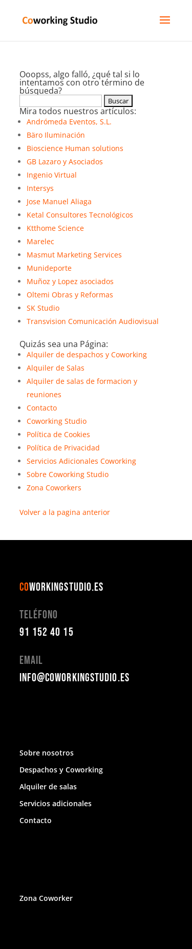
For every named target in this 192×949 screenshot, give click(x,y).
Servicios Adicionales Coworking (81, 461)
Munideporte (49, 268)
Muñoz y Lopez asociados (70, 281)
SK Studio (43, 308)
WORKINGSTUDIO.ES (61, 587)
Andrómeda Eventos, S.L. (69, 121)
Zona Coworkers (54, 487)
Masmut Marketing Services (74, 255)
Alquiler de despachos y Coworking (87, 354)
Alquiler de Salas (55, 368)
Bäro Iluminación (56, 135)
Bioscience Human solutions (75, 148)
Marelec (40, 241)
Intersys (40, 188)
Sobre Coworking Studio (68, 474)
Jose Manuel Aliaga (59, 201)
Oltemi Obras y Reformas (70, 294)
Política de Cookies (58, 434)
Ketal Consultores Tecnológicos (80, 215)
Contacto (42, 408)
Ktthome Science (55, 228)
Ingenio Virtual (52, 175)
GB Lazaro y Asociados (65, 161)
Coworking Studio (57, 421)
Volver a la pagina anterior (64, 512)
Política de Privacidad (63, 447)
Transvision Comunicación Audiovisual (93, 321)
